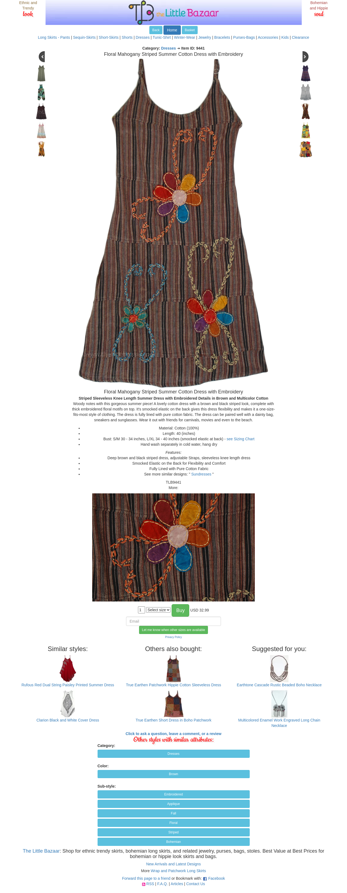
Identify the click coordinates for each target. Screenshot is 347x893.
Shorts (127, 37)
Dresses (143, 37)
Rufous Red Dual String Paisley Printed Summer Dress (67, 685)
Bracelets (222, 37)
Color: (103, 766)
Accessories (268, 37)
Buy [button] (180, 610)
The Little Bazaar (41, 851)
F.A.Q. (162, 884)
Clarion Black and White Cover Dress (67, 720)
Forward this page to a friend (146, 878)
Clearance (300, 37)
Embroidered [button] (173, 794)
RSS (150, 884)
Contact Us (195, 884)
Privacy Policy (173, 637)
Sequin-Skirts (84, 37)
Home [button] (172, 30)
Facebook (216, 878)
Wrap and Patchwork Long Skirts (178, 871)
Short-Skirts (108, 37)
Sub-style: (107, 786)
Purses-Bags (244, 37)
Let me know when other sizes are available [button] (173, 630)
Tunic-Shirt (162, 37)
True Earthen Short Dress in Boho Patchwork (173, 720)
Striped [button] (173, 832)
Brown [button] (173, 774)
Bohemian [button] (173, 842)
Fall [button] (173, 813)
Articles (177, 884)
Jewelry (204, 37)
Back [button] (156, 30)
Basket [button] (190, 30)
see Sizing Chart (241, 439)
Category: (106, 745)
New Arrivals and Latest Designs (173, 864)
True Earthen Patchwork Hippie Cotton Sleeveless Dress (173, 685)
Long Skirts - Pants (54, 37)
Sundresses (201, 474)
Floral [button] (173, 823)
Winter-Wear (184, 37)
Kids (285, 37)
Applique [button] (173, 804)
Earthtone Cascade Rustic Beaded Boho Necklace (279, 685)
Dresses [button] (173, 754)
